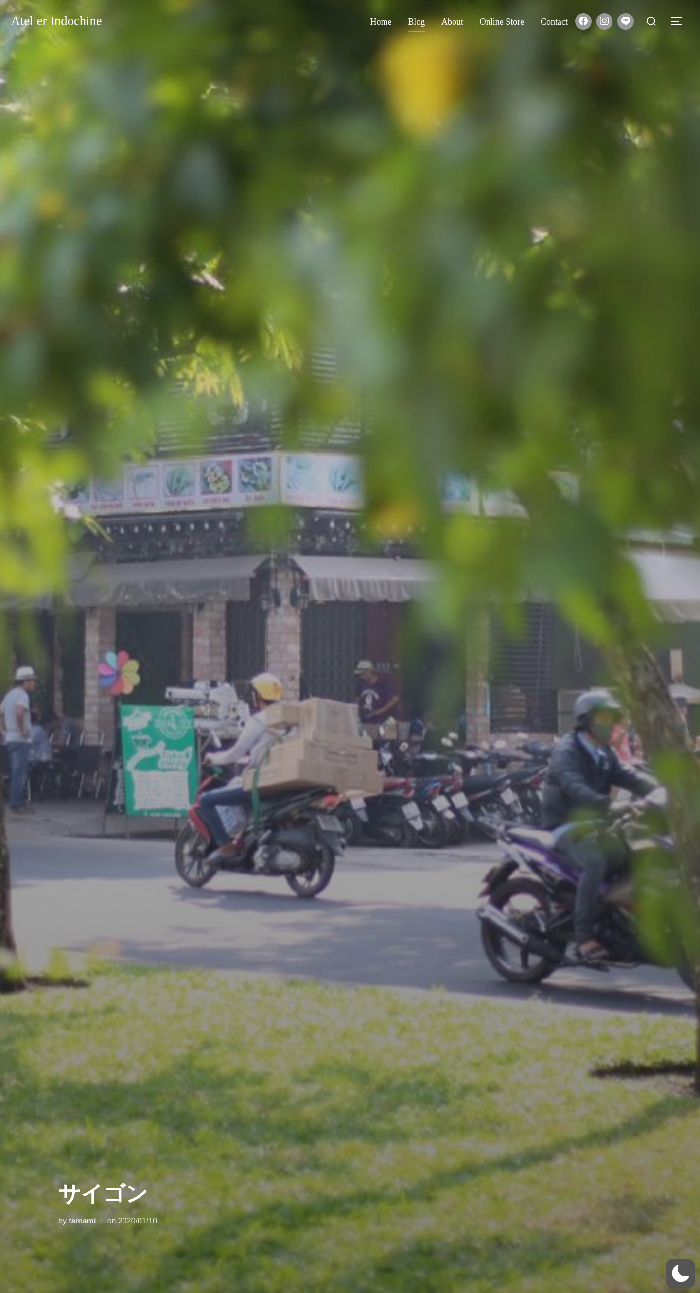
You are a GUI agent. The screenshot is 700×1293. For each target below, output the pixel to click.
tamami (82, 1221)
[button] (680, 1273)
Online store (502, 22)
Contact (554, 22)
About (452, 22)
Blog (416, 22)
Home (381, 22)
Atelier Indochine (60, 21)
